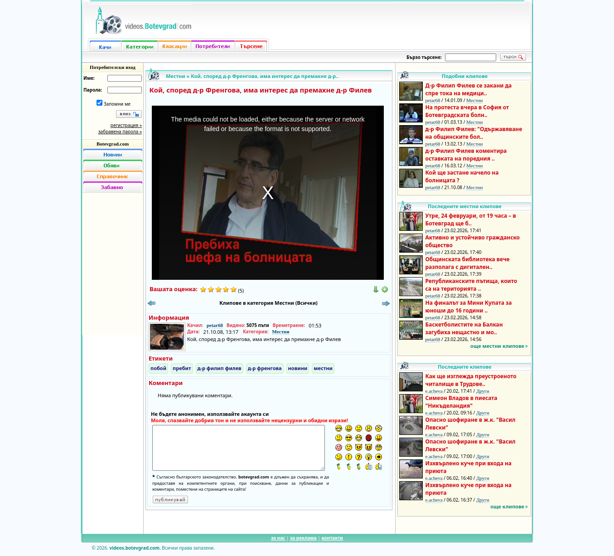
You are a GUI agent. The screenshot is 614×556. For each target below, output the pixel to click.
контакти (332, 538)
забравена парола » (120, 131)
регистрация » (126, 125)
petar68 (215, 325)
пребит (182, 368)
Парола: (92, 90)
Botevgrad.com (113, 143)
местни (323, 368)
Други (482, 391)
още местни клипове (497, 345)
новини (298, 368)
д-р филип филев (220, 368)
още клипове (507, 506)
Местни (175, 76)
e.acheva (434, 391)
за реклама (303, 538)
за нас (278, 538)
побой (158, 368)
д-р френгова (265, 368)
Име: (89, 78)
